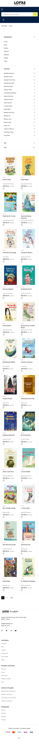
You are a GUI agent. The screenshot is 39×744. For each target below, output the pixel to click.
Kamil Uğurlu (6, 366)
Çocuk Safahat (25, 471)
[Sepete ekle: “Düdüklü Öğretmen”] (3, 444)
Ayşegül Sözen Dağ (8, 183)
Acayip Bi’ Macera (26, 252)
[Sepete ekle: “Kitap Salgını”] (22, 188)
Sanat (5, 61)
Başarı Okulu (7, 179)
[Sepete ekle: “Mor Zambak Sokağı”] (3, 517)
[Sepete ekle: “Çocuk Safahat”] (22, 480)
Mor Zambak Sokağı (9, 508)
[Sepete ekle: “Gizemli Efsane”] (3, 407)
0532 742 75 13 (5, 625)
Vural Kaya (6, 256)
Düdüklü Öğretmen (9, 435)
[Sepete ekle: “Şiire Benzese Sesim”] (3, 553)
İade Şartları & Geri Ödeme (8, 697)
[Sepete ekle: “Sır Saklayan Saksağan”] (22, 590)
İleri (12, 598)
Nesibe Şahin (6, 512)
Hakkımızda (4, 653)
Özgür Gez (6, 403)
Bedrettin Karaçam (8, 476)
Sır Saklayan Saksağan (28, 581)
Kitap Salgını (25, 179)
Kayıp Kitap (6, 581)
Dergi (5, 45)
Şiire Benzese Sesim (9, 544)
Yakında (3, 719)
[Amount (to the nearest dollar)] (17, 14)
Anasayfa (3, 643)
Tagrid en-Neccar (26, 256)
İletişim (3, 660)
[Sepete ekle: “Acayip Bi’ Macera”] (22, 261)
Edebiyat (6, 54)
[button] (2, 9)
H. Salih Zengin (25, 439)
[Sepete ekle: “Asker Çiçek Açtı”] (3, 480)
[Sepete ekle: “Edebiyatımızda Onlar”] (22, 407)
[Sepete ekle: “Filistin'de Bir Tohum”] (3, 225)
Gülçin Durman (8, 102)
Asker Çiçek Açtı (8, 471)
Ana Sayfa (4, 26)
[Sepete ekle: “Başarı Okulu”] (3, 188)
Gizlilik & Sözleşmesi (6, 701)
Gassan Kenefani (7, 330)
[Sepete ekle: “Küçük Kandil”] (3, 334)
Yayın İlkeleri (4, 656)
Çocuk (5, 41)
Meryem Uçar (6, 585)
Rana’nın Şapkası (8, 289)
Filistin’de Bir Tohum (9, 216)
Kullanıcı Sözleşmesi (6, 694)
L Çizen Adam (25, 508)
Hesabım (3, 669)
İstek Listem (4, 675)
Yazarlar (3, 650)
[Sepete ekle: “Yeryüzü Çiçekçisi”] (22, 371)
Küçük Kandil (7, 325)
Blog (2, 646)
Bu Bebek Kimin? (26, 289)
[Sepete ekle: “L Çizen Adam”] (22, 517)
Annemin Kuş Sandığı (9, 252)
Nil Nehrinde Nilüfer (9, 362)
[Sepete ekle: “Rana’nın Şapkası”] (3, 298)
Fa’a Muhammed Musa (27, 220)
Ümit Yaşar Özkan (9, 132)
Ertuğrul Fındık (7, 439)
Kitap (4, 177)
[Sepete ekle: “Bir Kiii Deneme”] (22, 444)
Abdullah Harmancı (26, 512)
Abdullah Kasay (8, 76)
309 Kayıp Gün (25, 544)
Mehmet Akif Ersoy (26, 476)
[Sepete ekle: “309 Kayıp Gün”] (22, 553)
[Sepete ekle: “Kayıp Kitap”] (3, 590)
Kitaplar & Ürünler (6, 678)
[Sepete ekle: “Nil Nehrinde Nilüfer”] (3, 371)
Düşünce (6, 51)
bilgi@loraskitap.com (7, 623)
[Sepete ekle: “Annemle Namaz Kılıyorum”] (22, 225)
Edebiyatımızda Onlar (28, 398)
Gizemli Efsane (7, 398)
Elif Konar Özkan (8, 86)
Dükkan (6, 48)
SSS (2, 682)
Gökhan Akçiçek (7, 549)
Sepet (3, 672)
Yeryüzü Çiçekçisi (26, 362)
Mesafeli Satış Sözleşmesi (8, 691)
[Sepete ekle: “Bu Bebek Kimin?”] (22, 298)
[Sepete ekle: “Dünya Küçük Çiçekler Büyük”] (22, 334)
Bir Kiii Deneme (26, 435)
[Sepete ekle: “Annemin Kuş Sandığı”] (3, 261)
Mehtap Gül (24, 549)
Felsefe (6, 58)
